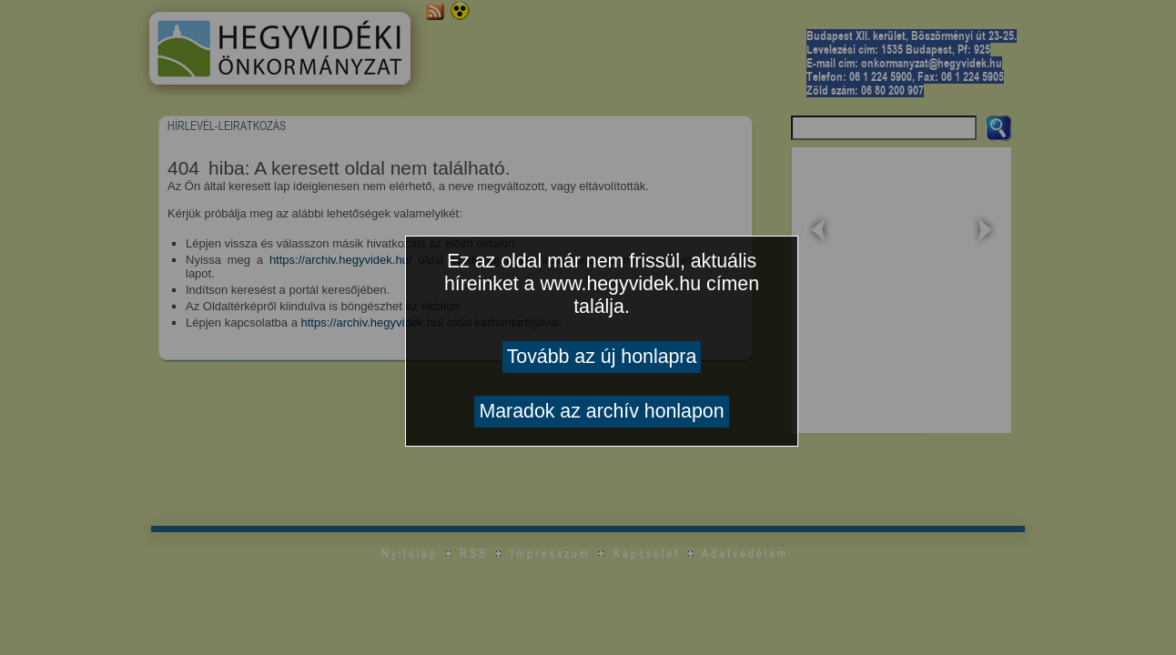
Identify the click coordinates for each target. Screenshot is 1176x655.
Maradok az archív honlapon (601, 411)
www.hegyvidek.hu (620, 284)
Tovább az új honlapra (602, 357)
